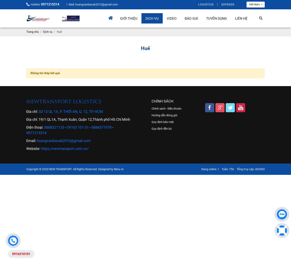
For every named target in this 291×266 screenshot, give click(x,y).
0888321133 (54, 127)
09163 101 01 (78, 127)
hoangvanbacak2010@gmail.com (64, 141)
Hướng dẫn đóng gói (164, 115)
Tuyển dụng (216, 18)
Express (227, 4)
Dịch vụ (152, 18)
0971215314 (36, 133)
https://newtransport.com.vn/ (65, 148)
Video (172, 18)
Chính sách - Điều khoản (166, 108)
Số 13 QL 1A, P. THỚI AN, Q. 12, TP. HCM (71, 111)
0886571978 (101, 127)
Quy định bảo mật (163, 122)
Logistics (206, 4)
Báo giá (191, 18)
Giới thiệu (128, 18)
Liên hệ (241, 18)
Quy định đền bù (162, 128)
